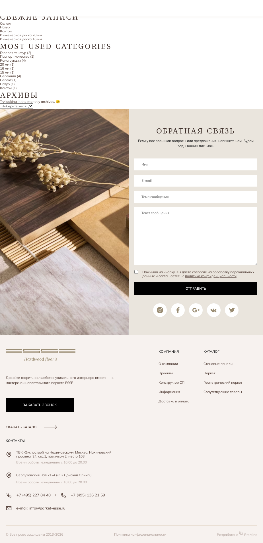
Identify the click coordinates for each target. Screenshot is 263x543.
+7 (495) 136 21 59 (82, 495)
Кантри (6, 31)
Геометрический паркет (223, 382)
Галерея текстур (13, 53)
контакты (15, 440)
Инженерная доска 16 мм (21, 39)
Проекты (166, 373)
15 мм (4, 72)
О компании (168, 364)
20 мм (4, 64)
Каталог (211, 351)
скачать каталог (31, 427)
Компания (169, 351)
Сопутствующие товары (223, 392)
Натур (5, 27)
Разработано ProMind (237, 534)
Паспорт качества (14, 56)
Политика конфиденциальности (140, 534)
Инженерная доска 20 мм (21, 35)
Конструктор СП (171, 382)
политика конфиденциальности (211, 276)
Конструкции (10, 60)
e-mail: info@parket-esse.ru (35, 508)
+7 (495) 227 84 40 (28, 495)
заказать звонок (40, 405)
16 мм (4, 68)
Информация (169, 392)
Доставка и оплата (174, 401)
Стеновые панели (218, 364)
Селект (5, 23)
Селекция (8, 76)
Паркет (209, 373)
